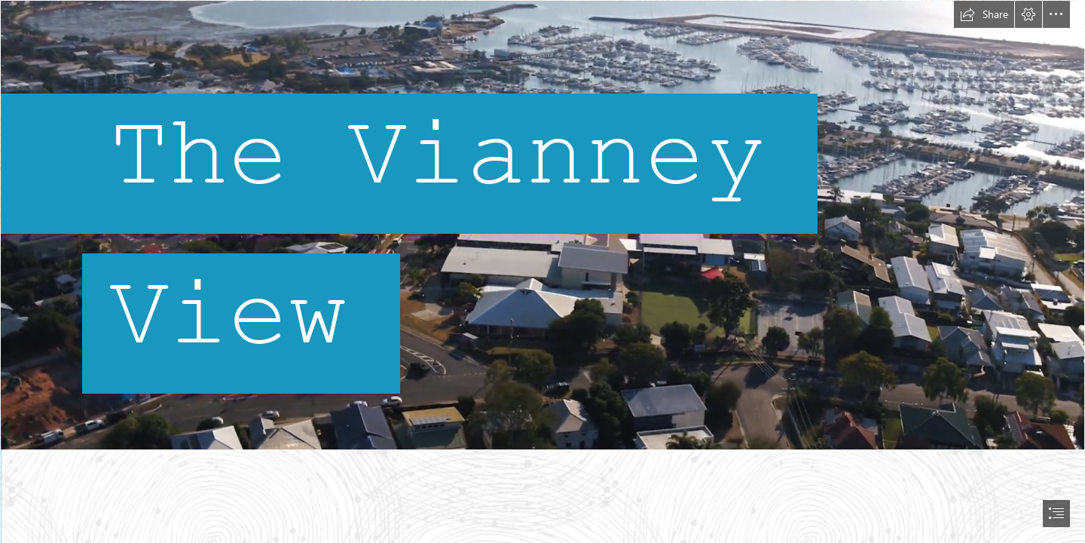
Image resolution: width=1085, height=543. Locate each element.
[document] (542, 271)
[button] (984, 14)
